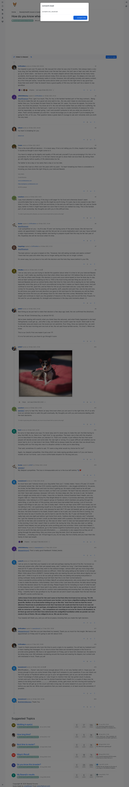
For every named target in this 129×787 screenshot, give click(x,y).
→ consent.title (80, 18)
